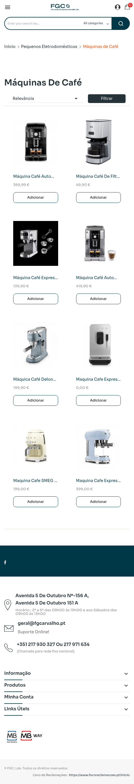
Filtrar (107, 98)
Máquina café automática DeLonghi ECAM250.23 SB (98, 277)
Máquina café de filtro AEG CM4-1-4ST (98, 176)
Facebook (5, 562)
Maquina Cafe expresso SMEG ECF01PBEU (98, 480)
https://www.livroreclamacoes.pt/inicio (99, 775)
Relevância (46, 98)
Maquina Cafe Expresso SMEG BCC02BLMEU (98, 379)
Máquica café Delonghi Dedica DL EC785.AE (35, 379)
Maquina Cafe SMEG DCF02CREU (35, 480)
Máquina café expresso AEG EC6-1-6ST (35, 277)
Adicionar (35, 197)
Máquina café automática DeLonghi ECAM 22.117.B (35, 176)
